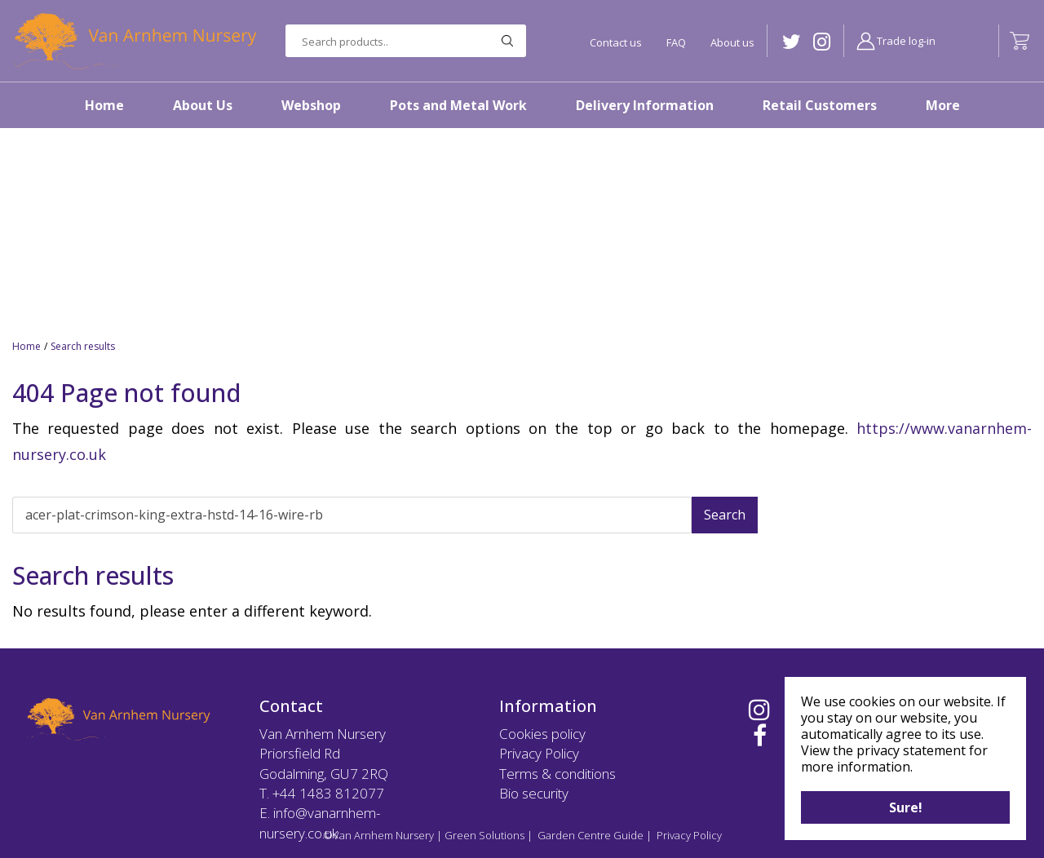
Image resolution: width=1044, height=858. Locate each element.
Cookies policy (542, 733)
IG (821, 42)
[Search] (352, 515)
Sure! (905, 807)
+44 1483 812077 (328, 793)
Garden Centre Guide (590, 835)
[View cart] (1019, 41)
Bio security (533, 793)
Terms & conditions (557, 773)
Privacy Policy (539, 753)
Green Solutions (484, 835)
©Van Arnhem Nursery (378, 835)
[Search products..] (405, 40)
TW (791, 42)
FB (760, 735)
